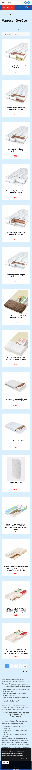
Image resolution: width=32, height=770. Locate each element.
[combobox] (8, 34)
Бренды (18, 8)
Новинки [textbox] (7, 34)
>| (25, 666)
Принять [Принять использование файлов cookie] (5, 762)
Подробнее (26, 759)
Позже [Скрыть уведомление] (5, 766)
